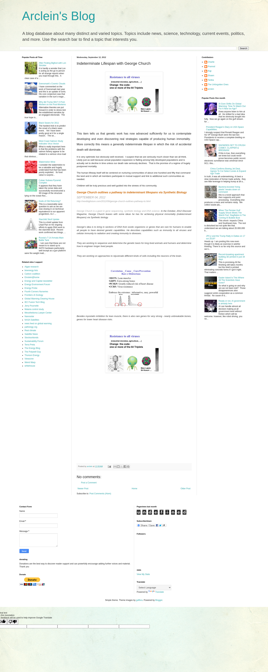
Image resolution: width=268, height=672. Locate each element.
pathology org (31, 327)
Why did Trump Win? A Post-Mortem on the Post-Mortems (52, 103)
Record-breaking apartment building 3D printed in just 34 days (231, 257)
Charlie (211, 62)
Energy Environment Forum (37, 284)
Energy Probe (31, 288)
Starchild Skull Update (49, 219)
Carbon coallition (32, 274)
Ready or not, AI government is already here (231, 302)
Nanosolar (29, 316)
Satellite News (31, 334)
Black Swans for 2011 (49, 123)
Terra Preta (30, 344)
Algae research (32, 267)
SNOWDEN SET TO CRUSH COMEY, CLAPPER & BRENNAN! (231, 148)
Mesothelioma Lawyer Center (38, 313)
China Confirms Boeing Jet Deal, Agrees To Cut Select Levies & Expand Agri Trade (228, 171)
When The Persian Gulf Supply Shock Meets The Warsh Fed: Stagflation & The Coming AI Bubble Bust (232, 214)
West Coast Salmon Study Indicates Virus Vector (51, 142)
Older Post (186, 488)
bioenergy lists (31, 270)
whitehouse (30, 366)
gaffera (139, 600)
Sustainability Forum (34, 341)
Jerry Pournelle (32, 306)
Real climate (30, 330)
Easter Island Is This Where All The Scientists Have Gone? (231, 280)
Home (134, 488)
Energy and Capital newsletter (38, 281)
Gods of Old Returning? (50, 201)
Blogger (158, 600)
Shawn (211, 75)
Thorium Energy (32, 355)
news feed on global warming (38, 323)
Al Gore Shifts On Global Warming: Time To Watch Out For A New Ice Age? (232, 106)
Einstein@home (32, 277)
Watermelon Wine (47, 162)
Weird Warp (30, 362)
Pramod (211, 66)
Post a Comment (89, 482)
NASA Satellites (32, 320)
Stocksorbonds (31, 337)
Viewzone (29, 359)
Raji (210, 71)
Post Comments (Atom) (100, 493)
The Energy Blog (32, 348)
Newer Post (83, 488)
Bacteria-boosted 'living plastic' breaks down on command (229, 189)
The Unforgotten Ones (218, 84)
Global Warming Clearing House (40, 298)
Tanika (211, 80)
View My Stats (143, 574)
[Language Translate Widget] (154, 587)
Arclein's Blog (58, 16)
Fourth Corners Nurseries (36, 291)
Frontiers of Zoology (34, 295)
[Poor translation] (12, 622)
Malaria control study (34, 309)
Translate (156, 592)
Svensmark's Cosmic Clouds (52, 83)
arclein (211, 89)
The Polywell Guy (33, 352)
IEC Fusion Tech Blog (35, 302)
